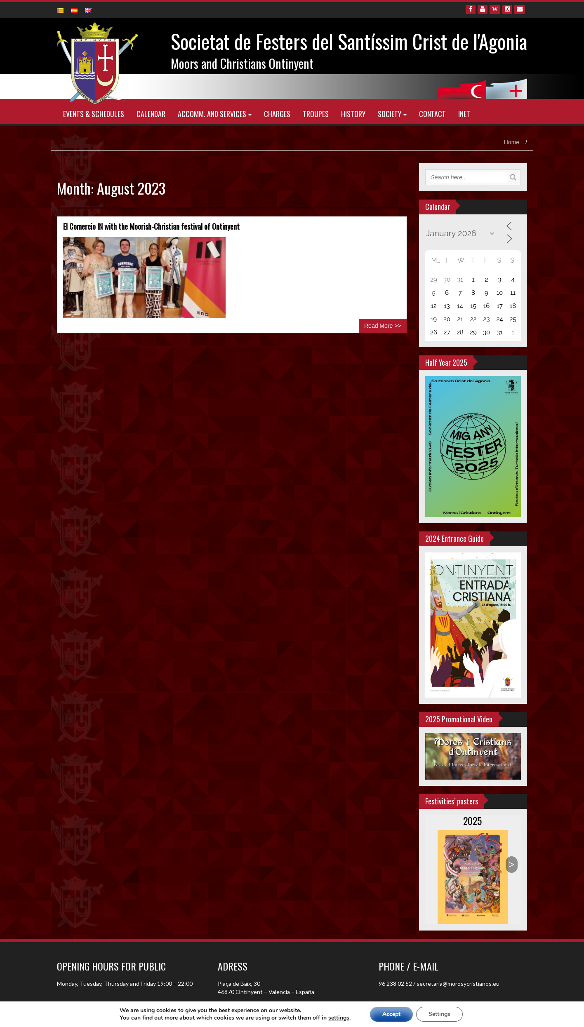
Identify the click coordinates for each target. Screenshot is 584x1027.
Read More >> (382, 325)
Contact (432, 113)
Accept (391, 1014)
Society (389, 113)
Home (511, 142)
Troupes (316, 113)
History (353, 113)
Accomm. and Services (212, 113)
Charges (277, 113)
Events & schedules (93, 113)
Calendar (151, 113)
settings (338, 1018)
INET (464, 113)
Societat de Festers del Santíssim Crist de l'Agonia (349, 41)
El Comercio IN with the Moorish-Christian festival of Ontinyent (151, 226)
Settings (439, 1014)
